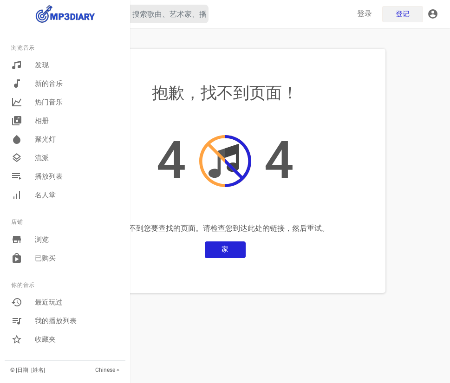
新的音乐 (37, 83)
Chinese (105, 370)
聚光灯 (33, 139)
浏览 (30, 239)
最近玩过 (37, 302)
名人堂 (33, 195)
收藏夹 (33, 339)
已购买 (33, 258)
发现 (30, 65)
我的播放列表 (44, 320)
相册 (30, 120)
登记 (403, 14)
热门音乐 (37, 102)
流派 (30, 157)
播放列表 (37, 176)
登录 (364, 13)
